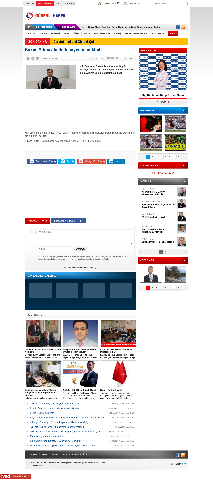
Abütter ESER (159, 230)
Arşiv (58, 3)
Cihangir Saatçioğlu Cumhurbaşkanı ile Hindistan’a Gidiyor (60, 422)
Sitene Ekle (69, 3)
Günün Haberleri (45, 3)
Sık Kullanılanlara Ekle (72, 455)
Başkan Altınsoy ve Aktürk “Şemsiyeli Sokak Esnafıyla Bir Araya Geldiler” (67, 417)
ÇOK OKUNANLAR (149, 165)
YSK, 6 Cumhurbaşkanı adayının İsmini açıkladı (54, 403)
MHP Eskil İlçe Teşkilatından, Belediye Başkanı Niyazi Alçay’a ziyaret (65, 431)
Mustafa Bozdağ (159, 215)
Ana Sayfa (29, 3)
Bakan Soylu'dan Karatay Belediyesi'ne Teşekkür (55, 441)
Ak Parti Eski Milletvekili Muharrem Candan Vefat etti (57, 427)
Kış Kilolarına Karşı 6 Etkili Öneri (163, 95)
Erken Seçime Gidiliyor (42, 413)
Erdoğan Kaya (159, 240)
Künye (44, 455)
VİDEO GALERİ (147, 260)
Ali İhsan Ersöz (159, 192)
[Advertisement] (127, 15)
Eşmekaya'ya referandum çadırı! (47, 436)
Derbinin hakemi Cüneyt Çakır (75, 42)
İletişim (55, 455)
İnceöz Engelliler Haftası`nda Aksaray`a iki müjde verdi (58, 408)
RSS (88, 455)
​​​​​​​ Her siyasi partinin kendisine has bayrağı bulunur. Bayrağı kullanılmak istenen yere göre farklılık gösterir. (118, 394)
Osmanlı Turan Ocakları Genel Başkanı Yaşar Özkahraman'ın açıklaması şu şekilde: (43, 353)
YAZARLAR (145, 181)
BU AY (171, 173)
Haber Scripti (175, 464)
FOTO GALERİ (147, 110)
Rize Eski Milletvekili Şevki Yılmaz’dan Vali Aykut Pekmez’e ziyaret (64, 445)
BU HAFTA (162, 173)
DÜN (154, 173)
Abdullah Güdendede (159, 204)
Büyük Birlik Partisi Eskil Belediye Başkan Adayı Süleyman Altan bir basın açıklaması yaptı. (81, 353)
